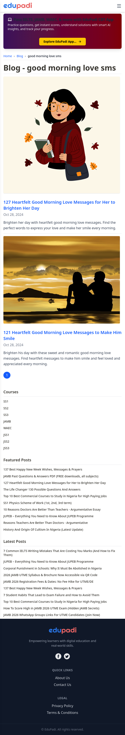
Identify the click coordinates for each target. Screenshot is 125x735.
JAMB (7, 421)
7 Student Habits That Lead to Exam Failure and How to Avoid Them (51, 595)
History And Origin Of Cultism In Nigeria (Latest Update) (43, 529)
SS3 (5, 415)
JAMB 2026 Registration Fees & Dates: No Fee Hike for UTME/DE (48, 582)
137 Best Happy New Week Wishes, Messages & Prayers (42, 469)
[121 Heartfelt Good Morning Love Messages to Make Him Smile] (61, 280)
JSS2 (6, 441)
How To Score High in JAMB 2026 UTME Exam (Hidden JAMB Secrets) (51, 608)
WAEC (7, 428)
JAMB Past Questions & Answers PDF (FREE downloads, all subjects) (50, 476)
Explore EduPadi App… (62, 41)
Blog (20, 56)
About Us (62, 677)
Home (8, 56)
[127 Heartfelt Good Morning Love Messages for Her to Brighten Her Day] (61, 135)
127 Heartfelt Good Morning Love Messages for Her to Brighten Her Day (54, 483)
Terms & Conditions (62, 712)
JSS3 (6, 448)
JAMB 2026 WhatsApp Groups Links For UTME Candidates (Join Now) (51, 615)
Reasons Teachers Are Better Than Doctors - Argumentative (45, 523)
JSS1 (6, 435)
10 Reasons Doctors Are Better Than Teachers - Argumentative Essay (52, 509)
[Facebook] (58, 656)
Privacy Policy (62, 705)
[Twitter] (67, 656)
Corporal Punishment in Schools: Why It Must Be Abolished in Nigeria (52, 568)
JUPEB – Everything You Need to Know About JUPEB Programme (48, 516)
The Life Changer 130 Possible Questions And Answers (41, 489)
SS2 (5, 408)
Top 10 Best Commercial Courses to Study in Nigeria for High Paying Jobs (55, 496)
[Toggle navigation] (119, 6)
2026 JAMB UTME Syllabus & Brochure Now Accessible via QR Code (50, 575)
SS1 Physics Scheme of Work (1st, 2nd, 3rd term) (37, 503)
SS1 (5, 401)
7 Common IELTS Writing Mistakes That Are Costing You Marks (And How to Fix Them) (59, 553)
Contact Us (62, 684)
